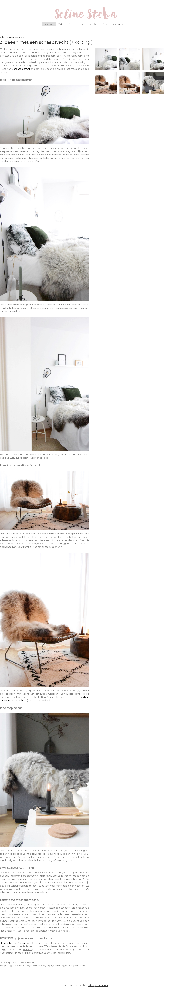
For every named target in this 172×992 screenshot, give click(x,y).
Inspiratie (49, 24)
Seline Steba (86, 16)
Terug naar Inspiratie (13, 37)
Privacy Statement (98, 985)
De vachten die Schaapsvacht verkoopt (22, 943)
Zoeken (94, 24)
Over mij (81, 24)
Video (61, 24)
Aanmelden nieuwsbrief (115, 24)
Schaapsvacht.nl (21, 69)
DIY (70, 24)
